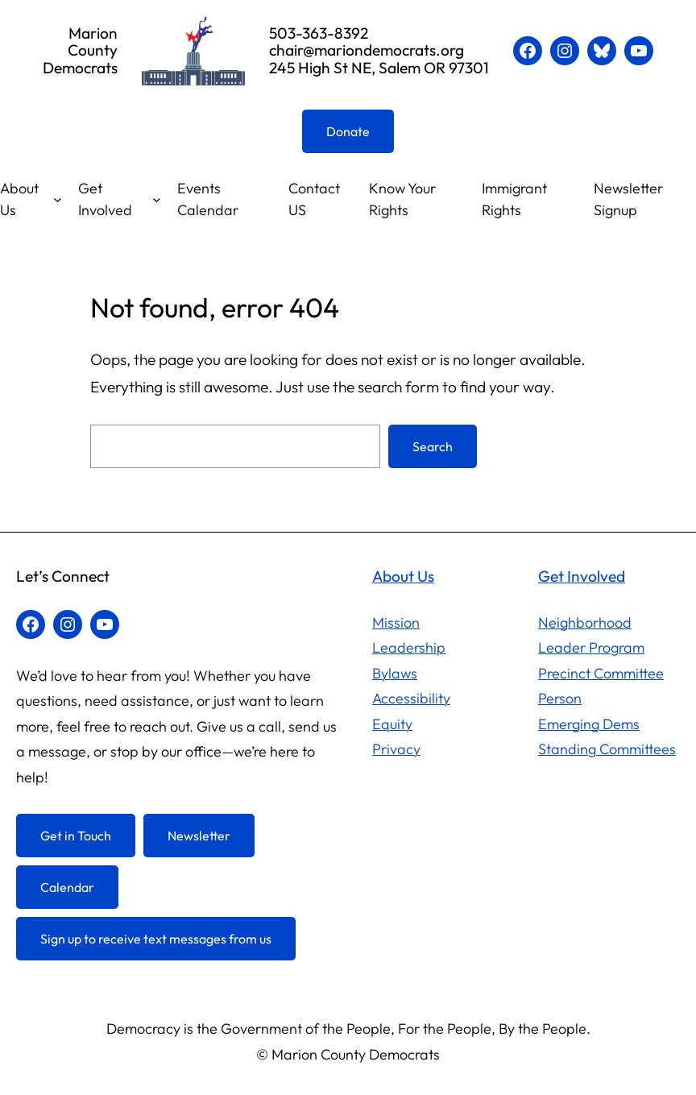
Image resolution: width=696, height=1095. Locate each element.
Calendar (67, 887)
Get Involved (105, 199)
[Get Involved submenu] (156, 199)
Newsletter (199, 835)
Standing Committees (607, 749)
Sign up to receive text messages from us (155, 939)
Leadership (408, 647)
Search (432, 446)
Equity (392, 724)
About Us (19, 199)
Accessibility (411, 698)
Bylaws (394, 673)
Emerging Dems (589, 724)
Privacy (396, 749)
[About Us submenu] (57, 199)
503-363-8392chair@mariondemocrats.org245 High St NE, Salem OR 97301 (379, 50)
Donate (348, 131)
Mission (396, 622)
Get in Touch (75, 835)
